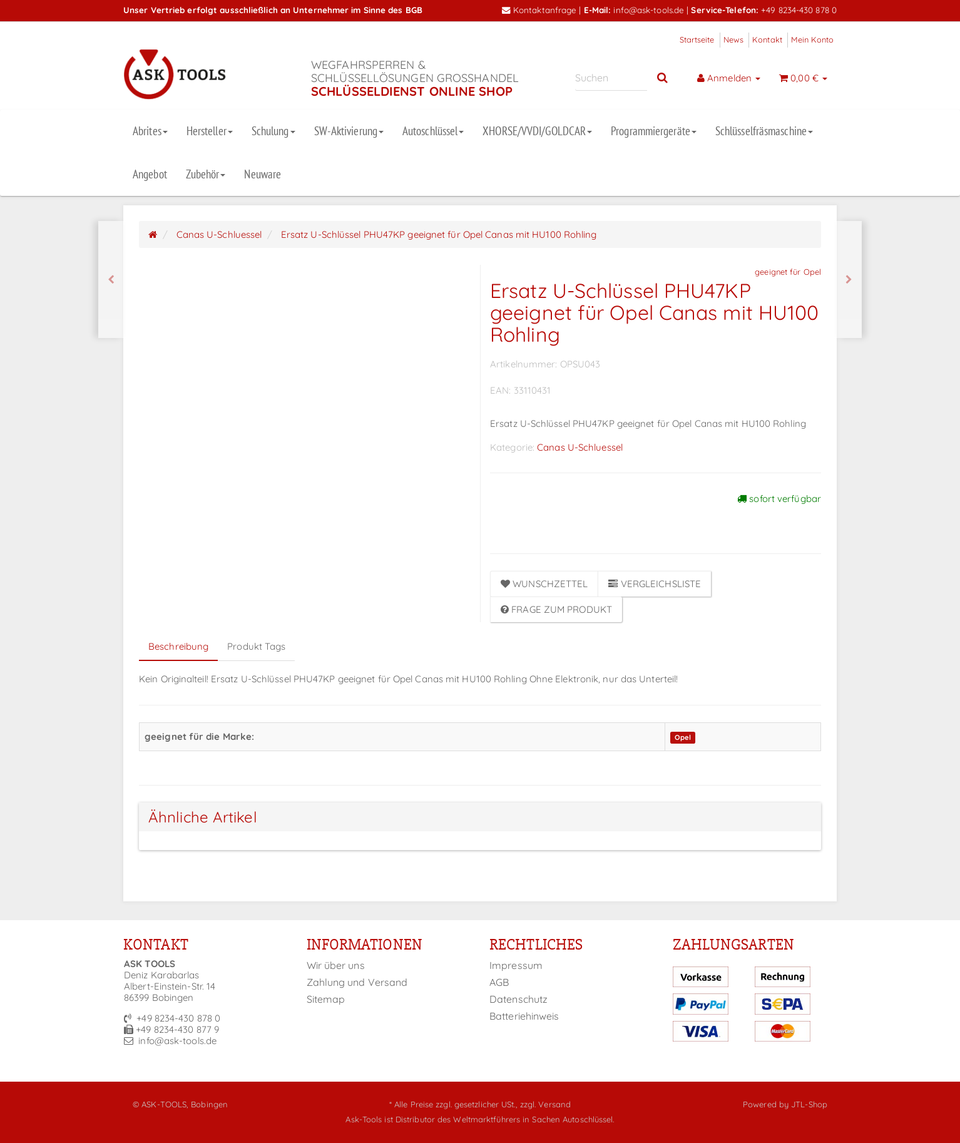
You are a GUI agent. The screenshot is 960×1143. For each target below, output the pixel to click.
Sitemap (326, 999)
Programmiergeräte (654, 130)
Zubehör (206, 174)
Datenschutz (518, 999)
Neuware (262, 174)
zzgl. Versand (545, 1104)
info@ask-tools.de (648, 9)
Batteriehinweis (524, 1016)
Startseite (697, 39)
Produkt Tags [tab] (256, 646)
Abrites (150, 130)
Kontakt (767, 39)
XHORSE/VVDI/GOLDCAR (537, 130)
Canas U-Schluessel (580, 447)
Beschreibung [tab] (178, 646)
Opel (683, 737)
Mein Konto (812, 39)
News (733, 39)
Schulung (273, 130)
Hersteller (209, 130)
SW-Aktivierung (349, 130)
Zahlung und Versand (357, 982)
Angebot (150, 174)
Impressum (516, 965)
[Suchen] (611, 78)
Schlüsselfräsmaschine (764, 130)
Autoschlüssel (433, 130)
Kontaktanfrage (539, 9)
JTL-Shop (809, 1104)
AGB (499, 982)
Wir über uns (336, 965)
